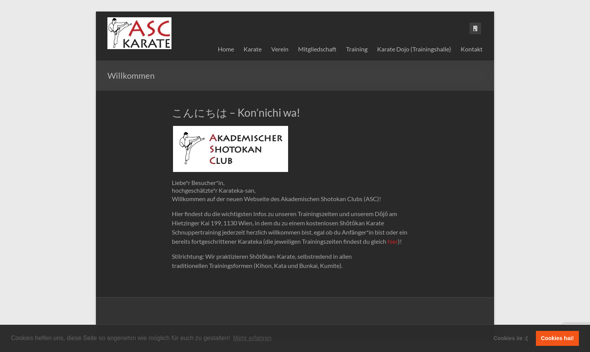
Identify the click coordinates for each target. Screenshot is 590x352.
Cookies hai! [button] (557, 338)
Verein (279, 49)
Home (226, 49)
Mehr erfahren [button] (252, 338)
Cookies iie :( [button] (510, 338)
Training (357, 49)
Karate (253, 49)
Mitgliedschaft (317, 49)
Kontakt (472, 49)
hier (392, 241)
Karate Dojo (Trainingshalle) (414, 49)
